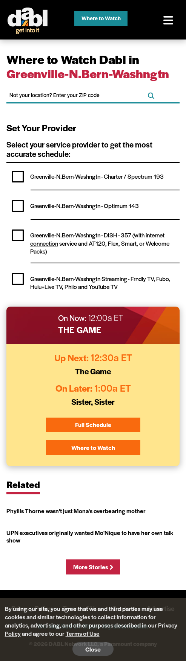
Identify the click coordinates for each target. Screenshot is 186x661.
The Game (79, 330)
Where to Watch (101, 18)
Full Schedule (93, 424)
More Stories (93, 566)
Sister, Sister (93, 401)
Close (93, 649)
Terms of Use (83, 633)
